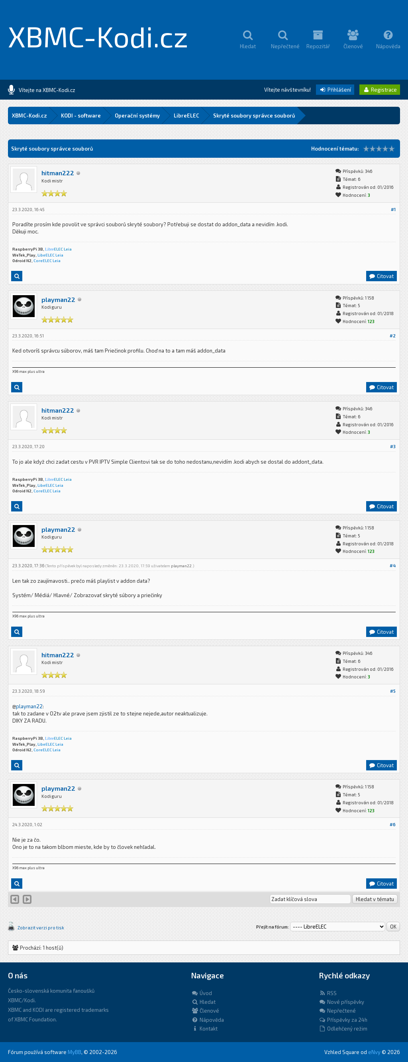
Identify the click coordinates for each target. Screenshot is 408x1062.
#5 (393, 691)
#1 (393, 209)
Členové (205, 1010)
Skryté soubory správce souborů (254, 115)
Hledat (203, 1002)
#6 (393, 824)
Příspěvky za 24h (343, 1020)
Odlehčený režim (343, 1028)
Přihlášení (335, 89)
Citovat (381, 276)
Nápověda (207, 1020)
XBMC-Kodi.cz (98, 36)
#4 (393, 565)
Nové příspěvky (341, 1002)
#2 (393, 335)
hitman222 (57, 172)
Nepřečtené (337, 1010)
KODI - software (81, 115)
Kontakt (204, 1028)
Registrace (380, 89)
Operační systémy (137, 115)
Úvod (201, 993)
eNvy (374, 1052)
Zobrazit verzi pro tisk (41, 927)
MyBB (74, 1052)
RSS (328, 993)
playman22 (58, 299)
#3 (393, 446)
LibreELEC (186, 115)
